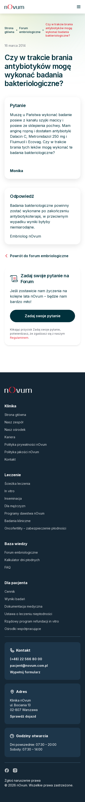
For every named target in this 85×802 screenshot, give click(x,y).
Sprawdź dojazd (23, 716)
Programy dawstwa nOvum (24, 513)
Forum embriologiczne (30, 30)
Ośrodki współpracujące (23, 629)
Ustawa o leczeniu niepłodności (28, 614)
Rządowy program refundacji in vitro (32, 621)
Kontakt (10, 459)
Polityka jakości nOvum (22, 452)
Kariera (10, 437)
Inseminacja (13, 498)
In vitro (10, 491)
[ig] (15, 770)
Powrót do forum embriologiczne (36, 256)
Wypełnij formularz (25, 672)
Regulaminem (19, 337)
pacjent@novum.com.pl (29, 665)
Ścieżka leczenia (17, 483)
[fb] (7, 770)
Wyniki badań (15, 599)
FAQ (8, 567)
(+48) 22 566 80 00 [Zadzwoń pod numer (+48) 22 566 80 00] (26, 659)
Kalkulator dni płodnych (22, 560)
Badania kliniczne (18, 521)
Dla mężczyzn (15, 506)
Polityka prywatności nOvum (26, 444)
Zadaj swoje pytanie (43, 316)
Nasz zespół (14, 422)
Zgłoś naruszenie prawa (23, 780)
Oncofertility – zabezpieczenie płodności (35, 528)
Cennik (10, 591)
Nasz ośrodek (15, 429)
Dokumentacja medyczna (23, 606)
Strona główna (9, 30)
